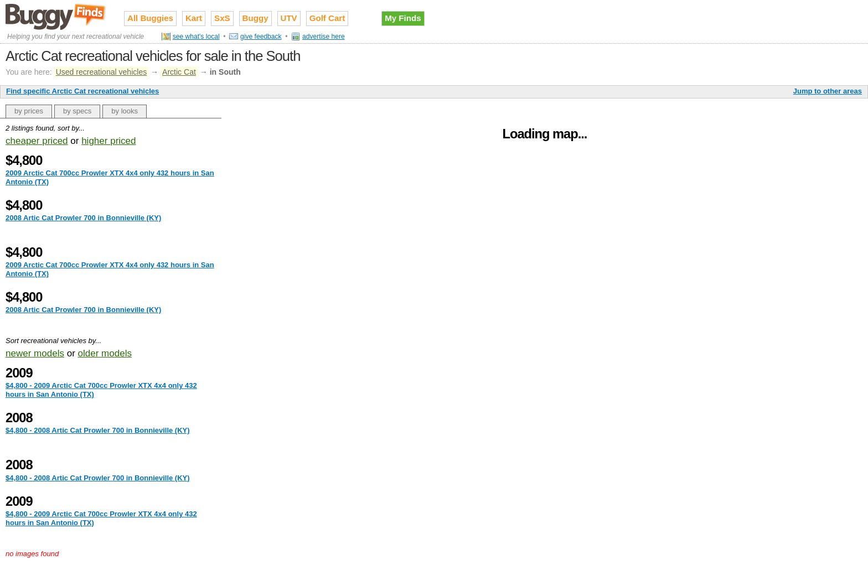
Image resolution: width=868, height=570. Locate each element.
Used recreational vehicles (101, 72)
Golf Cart (327, 18)
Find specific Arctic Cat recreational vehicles (82, 91)
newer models (35, 353)
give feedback (261, 36)
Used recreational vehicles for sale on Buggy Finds (56, 16)
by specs (77, 111)
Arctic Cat (179, 72)
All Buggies (150, 18)
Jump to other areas (827, 91)
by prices (28, 111)
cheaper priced (37, 141)
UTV (289, 18)
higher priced (108, 141)
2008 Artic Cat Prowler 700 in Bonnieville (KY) (83, 218)
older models (105, 353)
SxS (222, 18)
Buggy (255, 18)
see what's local (196, 36)
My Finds (403, 18)
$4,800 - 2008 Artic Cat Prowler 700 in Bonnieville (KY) (98, 430)
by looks (124, 111)
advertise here (323, 36)
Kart (193, 18)
